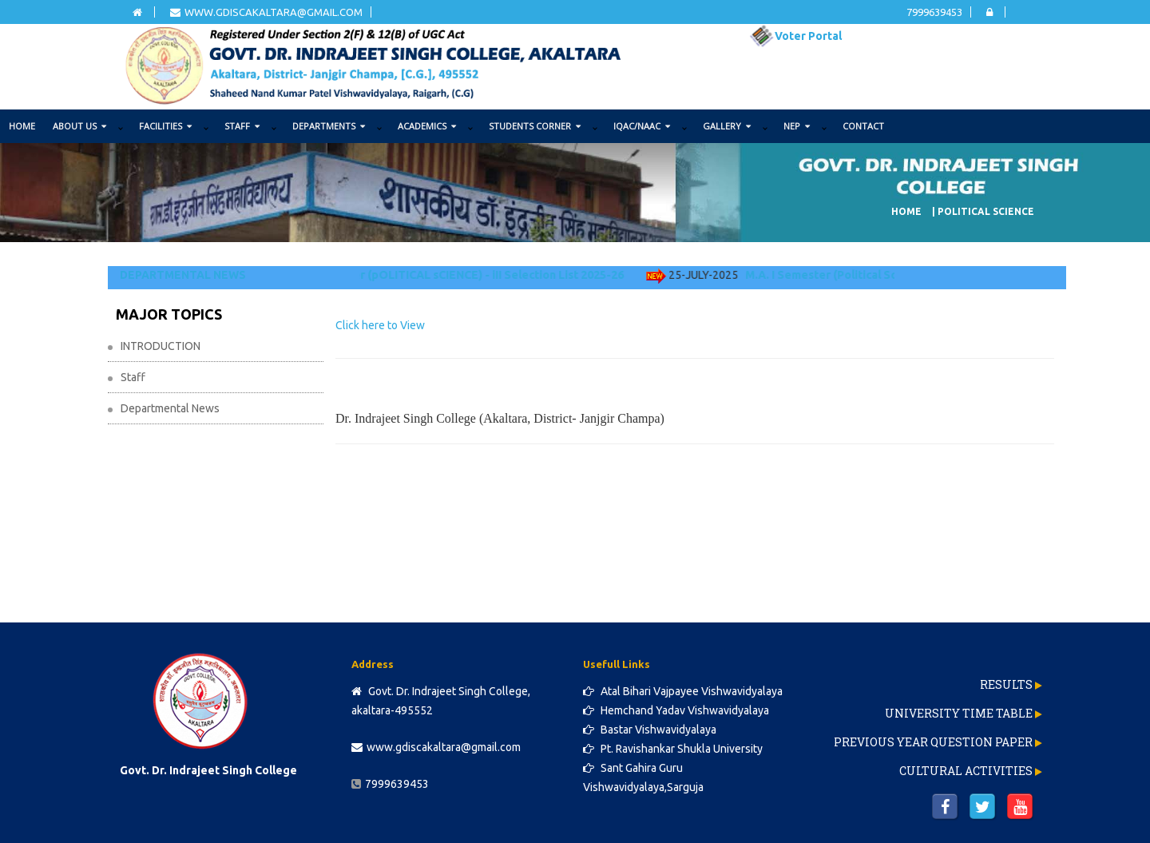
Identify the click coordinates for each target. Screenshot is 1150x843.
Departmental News (170, 408)
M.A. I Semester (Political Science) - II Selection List (892, 274)
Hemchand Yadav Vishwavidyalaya (676, 710)
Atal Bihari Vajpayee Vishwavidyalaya (683, 691)
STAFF (242, 126)
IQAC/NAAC (641, 126)
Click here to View (380, 325)
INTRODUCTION (160, 346)
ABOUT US (79, 126)
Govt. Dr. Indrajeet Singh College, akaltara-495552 (440, 701)
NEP (796, 126)
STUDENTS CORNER (535, 126)
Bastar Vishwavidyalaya (649, 729)
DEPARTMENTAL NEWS (183, 274)
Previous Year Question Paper (933, 742)
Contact (863, 126)
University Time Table (959, 713)
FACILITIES (165, 126)
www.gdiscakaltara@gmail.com (266, 12)
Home (22, 126)
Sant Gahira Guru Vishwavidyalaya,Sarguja (643, 777)
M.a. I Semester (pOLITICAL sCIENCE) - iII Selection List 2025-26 (461, 274)
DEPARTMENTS (328, 126)
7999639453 (934, 12)
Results (1006, 684)
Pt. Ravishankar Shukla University (673, 748)
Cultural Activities (966, 770)
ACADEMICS (427, 126)
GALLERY (727, 126)
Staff (133, 377)
